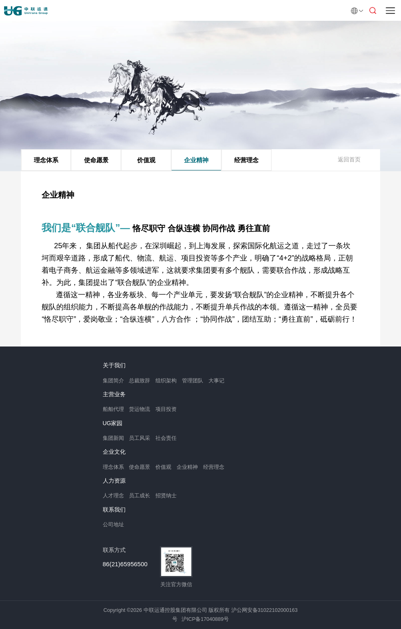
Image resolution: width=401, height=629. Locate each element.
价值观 (146, 160)
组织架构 (166, 381)
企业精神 (196, 160)
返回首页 (349, 160)
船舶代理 (113, 409)
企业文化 (114, 452)
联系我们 (114, 510)
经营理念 (246, 160)
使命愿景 (96, 160)
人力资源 (114, 481)
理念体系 (46, 160)
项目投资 (166, 409)
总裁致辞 (139, 381)
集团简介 (113, 381)
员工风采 (139, 438)
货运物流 (139, 409)
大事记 (216, 381)
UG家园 (113, 423)
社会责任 (166, 438)
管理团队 (192, 381)
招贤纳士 (166, 496)
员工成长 (139, 496)
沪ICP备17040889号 (205, 619)
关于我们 (114, 366)
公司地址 (113, 524)
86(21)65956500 (125, 564)
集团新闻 (113, 438)
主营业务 (114, 394)
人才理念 (113, 496)
